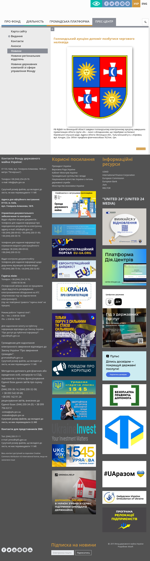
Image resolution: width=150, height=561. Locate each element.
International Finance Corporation (118, 175)
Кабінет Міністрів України (64, 172)
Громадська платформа (69, 21)
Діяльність (35, 21)
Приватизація (141, 149)
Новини (16, 51)
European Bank (109, 181)
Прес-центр (104, 21)
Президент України (61, 166)
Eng (144, 3)
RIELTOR (106, 188)
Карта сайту (19, 31)
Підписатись (83, 552)
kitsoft (130, 546)
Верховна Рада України (63, 169)
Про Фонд (12, 21)
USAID (105, 171)
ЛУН (104, 184)
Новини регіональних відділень (25, 57)
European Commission (113, 178)
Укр (136, 3)
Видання (15, 36)
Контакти (17, 41)
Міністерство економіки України (68, 185)
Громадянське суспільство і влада (69, 175)
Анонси (16, 46)
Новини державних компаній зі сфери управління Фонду (24, 67)
